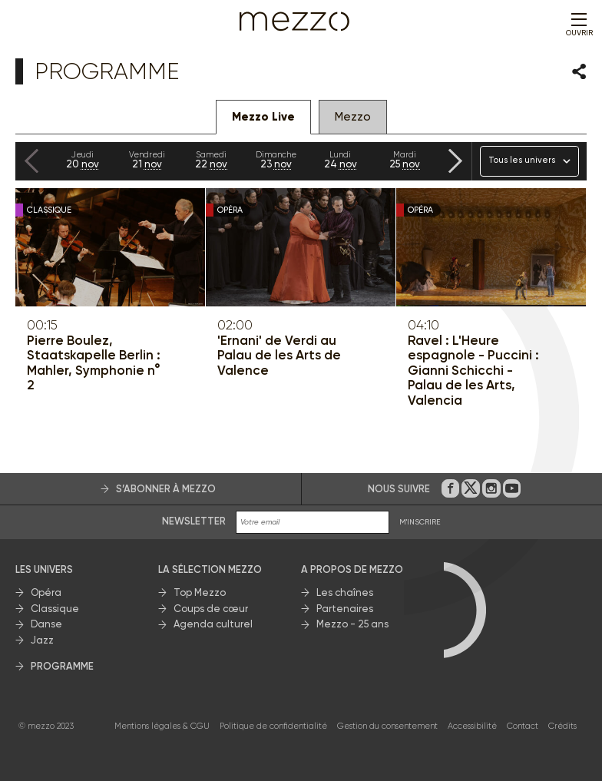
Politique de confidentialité (273, 726)
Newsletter (194, 521)
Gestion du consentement (387, 726)
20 (82, 160)
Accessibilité (472, 726)
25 (404, 160)
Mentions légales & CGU (162, 726)
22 (211, 160)
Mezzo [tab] (353, 117)
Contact (522, 726)
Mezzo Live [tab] (263, 117)
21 (146, 160)
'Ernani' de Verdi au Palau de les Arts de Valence (279, 355)
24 (340, 160)
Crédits (562, 726)
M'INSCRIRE (420, 522)
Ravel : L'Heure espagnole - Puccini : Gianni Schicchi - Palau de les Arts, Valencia (473, 370)
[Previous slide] (31, 161)
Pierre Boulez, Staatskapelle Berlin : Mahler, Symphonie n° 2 (93, 363)
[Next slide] (455, 161)
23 (275, 160)
